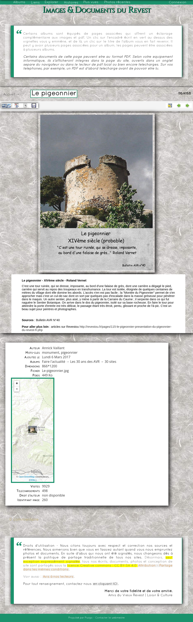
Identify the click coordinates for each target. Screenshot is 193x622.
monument (50, 352)
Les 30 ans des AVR (85, 361)
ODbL (33, 480)
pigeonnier (69, 352)
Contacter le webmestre (110, 618)
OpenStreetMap (27, 476)
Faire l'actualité (53, 361)
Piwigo (89, 618)
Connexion (177, 2)
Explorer (51, 2)
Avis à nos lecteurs (58, 576)
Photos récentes (117, 2)
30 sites (110, 361)
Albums (19, 2)
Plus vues (90, 2)
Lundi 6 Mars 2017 (56, 357)
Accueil (9, 94)
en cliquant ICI (105, 584)
